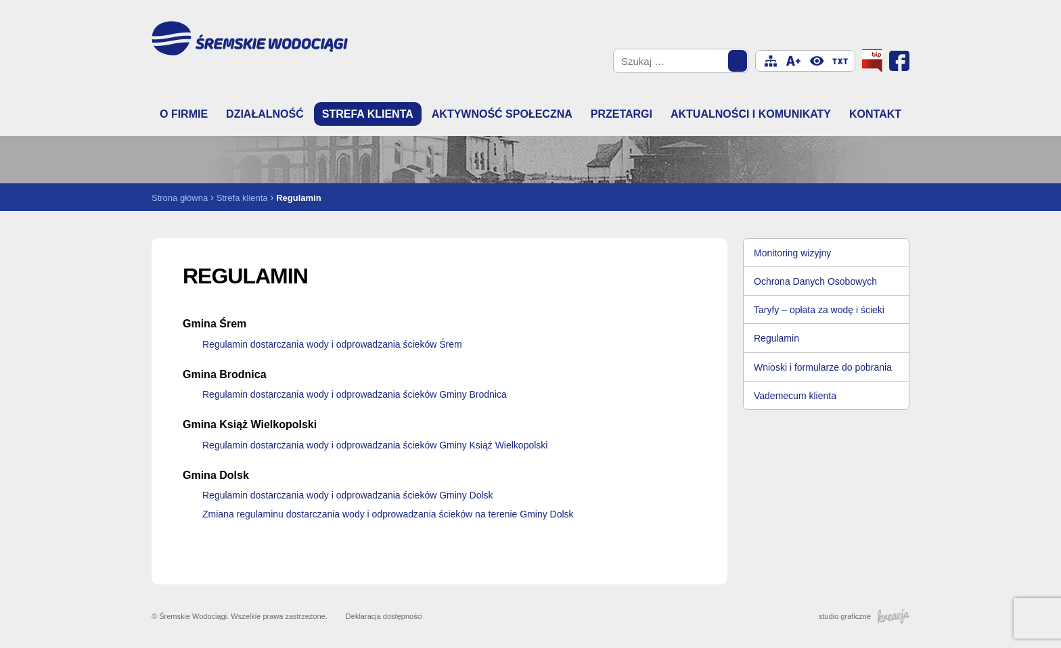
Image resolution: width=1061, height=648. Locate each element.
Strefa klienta (367, 114)
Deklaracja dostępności (384, 616)
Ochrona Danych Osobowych (815, 281)
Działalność (265, 114)
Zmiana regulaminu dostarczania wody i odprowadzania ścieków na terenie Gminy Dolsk (388, 514)
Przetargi (621, 114)
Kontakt (875, 114)
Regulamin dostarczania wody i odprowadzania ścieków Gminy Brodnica (354, 394)
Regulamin (776, 338)
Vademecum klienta (795, 395)
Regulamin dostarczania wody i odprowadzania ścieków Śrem (332, 344)
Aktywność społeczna (502, 114)
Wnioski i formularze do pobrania (823, 367)
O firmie (184, 114)
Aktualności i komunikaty (751, 114)
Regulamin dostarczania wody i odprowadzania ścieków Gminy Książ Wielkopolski (374, 445)
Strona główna (180, 198)
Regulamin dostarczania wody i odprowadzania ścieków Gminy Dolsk (347, 495)
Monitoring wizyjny (792, 253)
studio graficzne (864, 616)
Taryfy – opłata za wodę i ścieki (819, 309)
